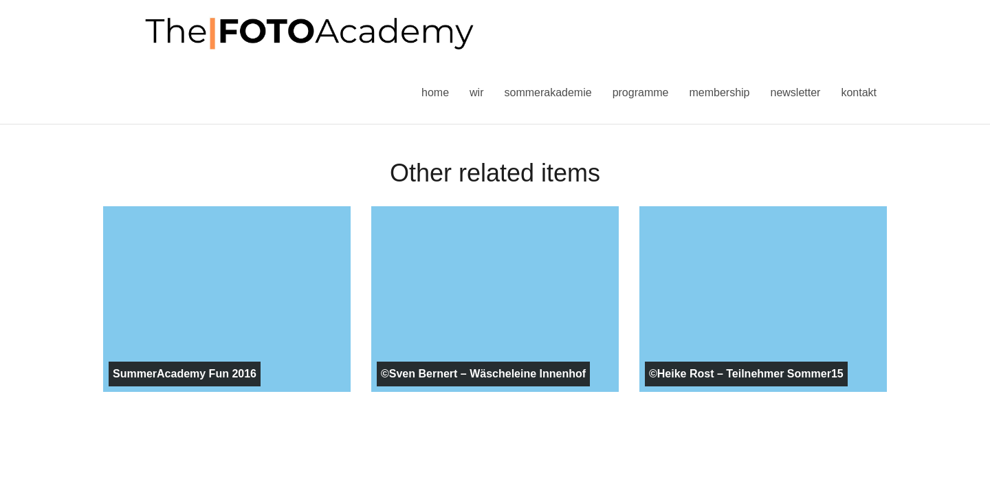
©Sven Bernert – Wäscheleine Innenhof (483, 374)
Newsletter (795, 92)
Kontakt (859, 92)
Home (435, 92)
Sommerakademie (547, 92)
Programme (641, 92)
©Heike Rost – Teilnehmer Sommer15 (746, 374)
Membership (719, 92)
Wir (476, 92)
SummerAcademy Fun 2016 (184, 374)
